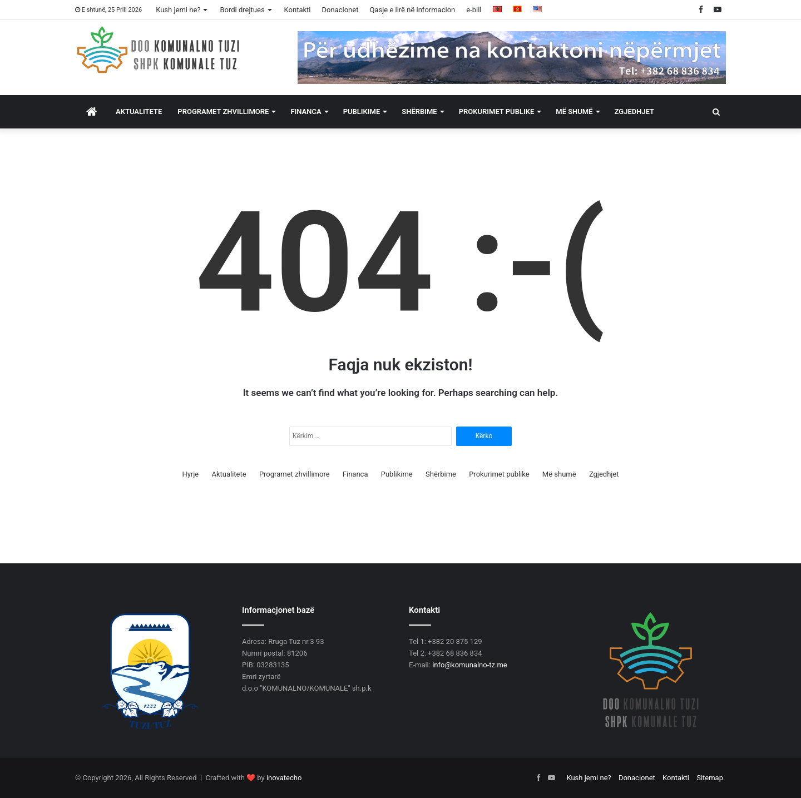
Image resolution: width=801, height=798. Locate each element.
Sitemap (709, 778)
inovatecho (283, 778)
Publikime (361, 111)
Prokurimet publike (497, 111)
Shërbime (419, 111)
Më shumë (574, 111)
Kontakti (297, 10)
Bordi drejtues (242, 10)
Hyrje (190, 474)
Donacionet (340, 10)
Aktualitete (139, 111)
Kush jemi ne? (178, 10)
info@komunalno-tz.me (469, 665)
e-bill (473, 10)
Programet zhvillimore (223, 111)
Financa (305, 111)
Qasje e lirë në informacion (412, 10)
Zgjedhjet (635, 111)
